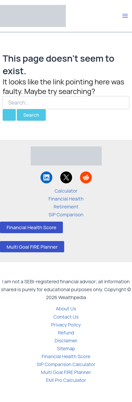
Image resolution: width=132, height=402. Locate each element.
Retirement (66, 206)
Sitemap (66, 348)
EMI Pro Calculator (66, 380)
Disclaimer (66, 340)
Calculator (66, 190)
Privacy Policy (66, 324)
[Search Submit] (9, 115)
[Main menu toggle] (125, 16)
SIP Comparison (66, 214)
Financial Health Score (31, 227)
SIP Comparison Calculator (66, 364)
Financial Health (65, 198)
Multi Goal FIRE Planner (32, 246)
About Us (66, 308)
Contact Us (65, 316)
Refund (66, 332)
